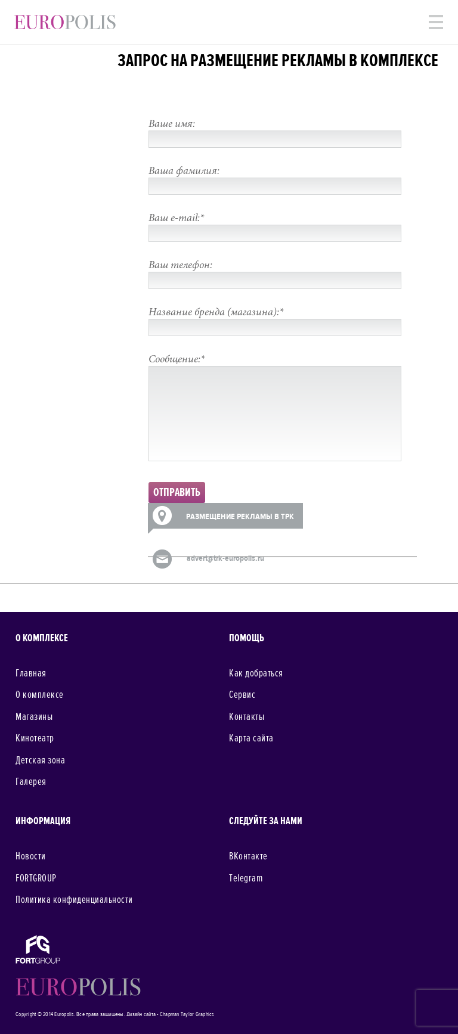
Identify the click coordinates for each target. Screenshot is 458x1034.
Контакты (246, 717)
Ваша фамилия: (183, 171)
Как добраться (256, 673)
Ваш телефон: (180, 265)
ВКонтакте (248, 856)
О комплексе (40, 695)
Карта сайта (251, 738)
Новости (31, 856)
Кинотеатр (35, 738)
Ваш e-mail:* (176, 218)
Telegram (245, 878)
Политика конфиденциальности (74, 900)
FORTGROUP (36, 878)
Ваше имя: (171, 124)
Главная (31, 673)
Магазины (34, 717)
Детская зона (40, 760)
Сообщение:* (176, 360)
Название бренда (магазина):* (215, 313)
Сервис (242, 695)
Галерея (31, 782)
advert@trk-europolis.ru (225, 558)
